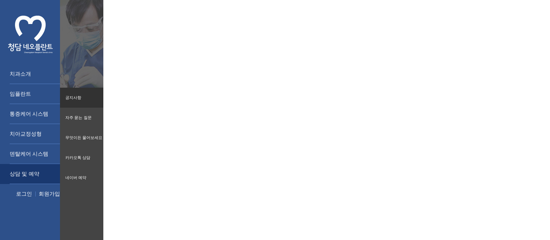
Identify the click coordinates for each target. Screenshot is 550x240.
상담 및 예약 (24, 174)
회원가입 (49, 194)
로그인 (24, 194)
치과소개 (20, 74)
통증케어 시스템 (29, 114)
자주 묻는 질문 (78, 117)
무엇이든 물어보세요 (83, 137)
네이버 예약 (75, 177)
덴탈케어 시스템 (29, 154)
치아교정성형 (26, 134)
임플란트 (20, 94)
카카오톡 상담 (77, 157)
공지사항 (73, 97)
